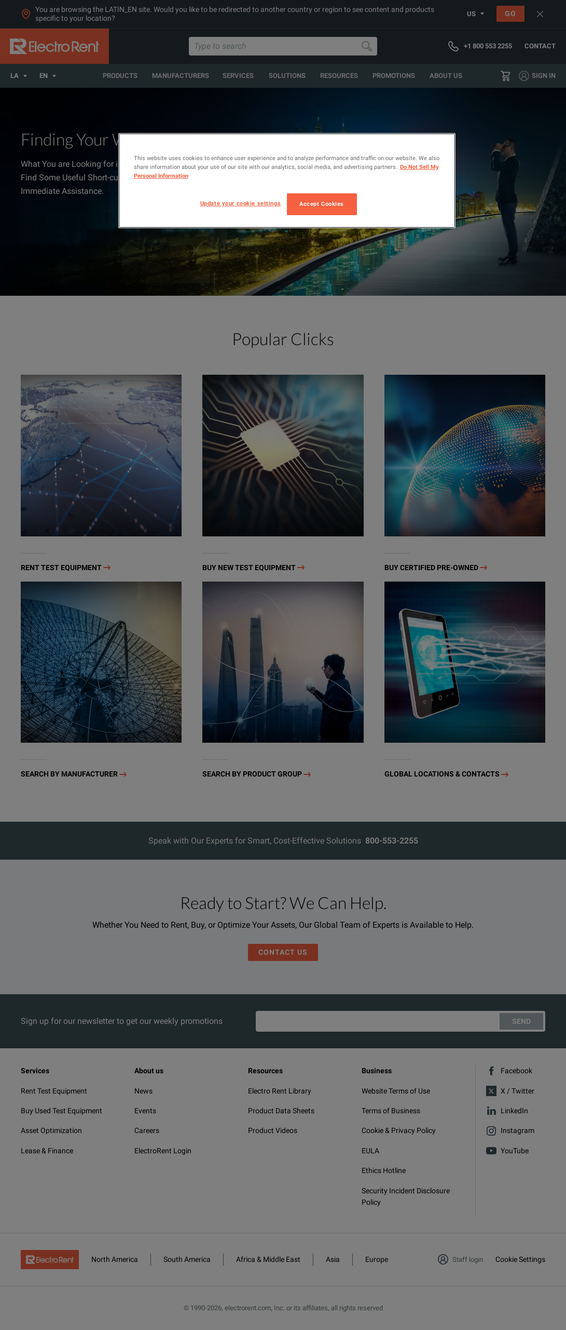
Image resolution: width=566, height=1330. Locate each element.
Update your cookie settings (240, 203)
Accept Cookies (321, 203)
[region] (286, 180)
